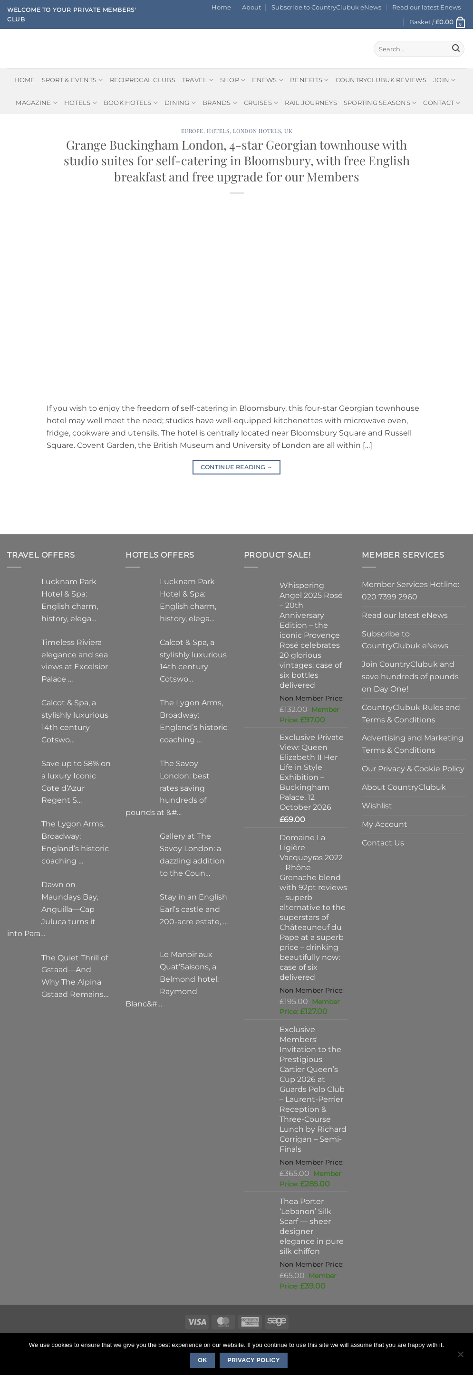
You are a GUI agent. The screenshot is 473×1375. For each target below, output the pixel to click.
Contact (441, 102)
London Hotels (257, 130)
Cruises (261, 102)
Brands (220, 102)
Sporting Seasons (380, 102)
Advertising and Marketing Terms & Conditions (412, 744)
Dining (180, 102)
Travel (197, 80)
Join (444, 80)
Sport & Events (72, 80)
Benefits (309, 80)
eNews (267, 80)
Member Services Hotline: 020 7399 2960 (410, 590)
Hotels (80, 102)
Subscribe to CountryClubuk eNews (326, 7)
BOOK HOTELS (131, 102)
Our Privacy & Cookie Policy (413, 768)
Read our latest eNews (405, 615)
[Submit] (456, 49)
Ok (202, 1360)
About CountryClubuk (404, 787)
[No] (460, 1357)
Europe (192, 130)
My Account (384, 824)
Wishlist (377, 805)
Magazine (37, 102)
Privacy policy (253, 1360)
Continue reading (237, 467)
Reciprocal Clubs (142, 80)
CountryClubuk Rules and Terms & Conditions (411, 713)
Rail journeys (311, 102)
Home (221, 7)
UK (288, 130)
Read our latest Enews (426, 7)
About (251, 7)
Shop (233, 80)
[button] (437, 22)
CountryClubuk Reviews (381, 80)
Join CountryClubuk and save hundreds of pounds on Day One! (410, 676)
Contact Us (383, 842)
